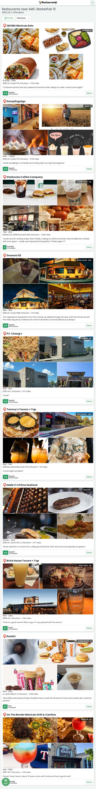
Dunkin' (11, 636)
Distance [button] (21, 18)
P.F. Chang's (14, 333)
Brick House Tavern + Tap (23, 560)
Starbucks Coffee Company (25, 177)
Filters (8, 18)
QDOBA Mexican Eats (20, 25)
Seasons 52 (14, 255)
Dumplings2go (16, 101)
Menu (89, 93)
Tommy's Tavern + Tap (21, 409)
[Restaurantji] (48, 2)
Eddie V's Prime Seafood (22, 485)
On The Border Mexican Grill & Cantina (31, 714)
